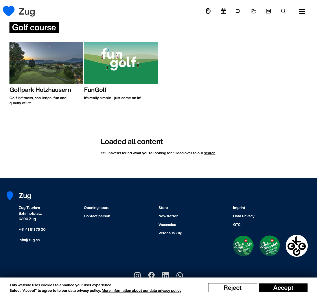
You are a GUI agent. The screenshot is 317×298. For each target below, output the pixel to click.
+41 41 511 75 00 (32, 229)
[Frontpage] (12, 11)
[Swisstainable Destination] (269, 245)
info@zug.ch (29, 239)
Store (163, 207)
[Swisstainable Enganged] (243, 246)
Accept (283, 287)
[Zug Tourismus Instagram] (137, 275)
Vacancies (167, 224)
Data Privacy (243, 216)
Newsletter (168, 216)
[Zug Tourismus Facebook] (151, 275)
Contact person (97, 216)
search (210, 153)
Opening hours (96, 207)
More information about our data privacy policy (141, 290)
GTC (237, 224)
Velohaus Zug (170, 233)
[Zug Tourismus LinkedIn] (165, 275)
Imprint (239, 207)
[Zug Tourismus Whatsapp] (179, 275)
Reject (233, 287)
